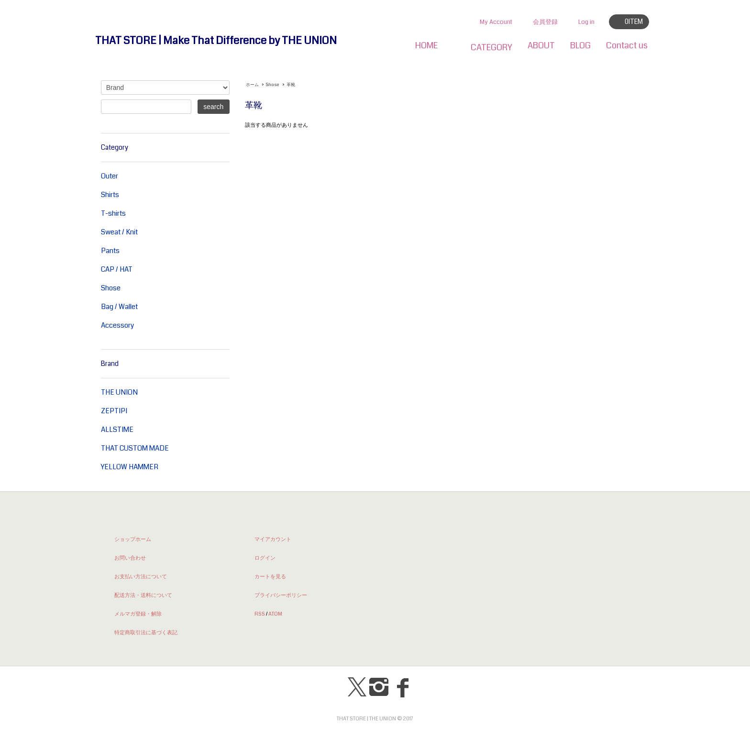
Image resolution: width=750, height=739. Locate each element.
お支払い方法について (140, 576)
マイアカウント (272, 539)
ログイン (265, 558)
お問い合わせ (130, 558)
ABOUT (541, 45)
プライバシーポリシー (280, 595)
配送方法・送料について (143, 595)
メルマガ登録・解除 (138, 614)
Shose (272, 84)
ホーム (252, 84)
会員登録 (545, 22)
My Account (496, 22)
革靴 (291, 84)
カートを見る (270, 576)
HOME (426, 45)
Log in (586, 22)
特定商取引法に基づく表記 (145, 632)
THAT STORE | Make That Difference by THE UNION (216, 40)
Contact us (627, 45)
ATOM (275, 614)
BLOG (580, 45)
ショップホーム (132, 539)
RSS (259, 614)
